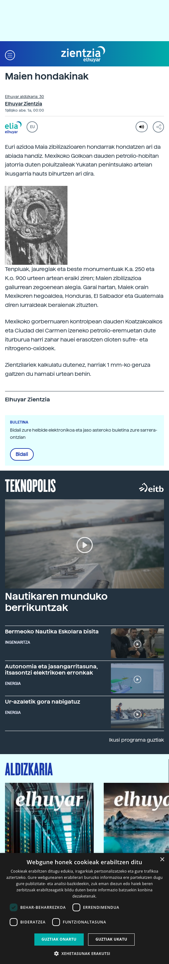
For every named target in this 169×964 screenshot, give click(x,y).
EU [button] (32, 127)
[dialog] (84, 908)
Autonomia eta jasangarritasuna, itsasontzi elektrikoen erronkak (51, 669)
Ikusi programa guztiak (136, 740)
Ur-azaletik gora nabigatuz (42, 701)
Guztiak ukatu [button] (111, 939)
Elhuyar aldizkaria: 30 (24, 96)
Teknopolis (30, 485)
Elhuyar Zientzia (23, 104)
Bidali (22, 454)
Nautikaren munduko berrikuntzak (56, 601)
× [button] (162, 859)
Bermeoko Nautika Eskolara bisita (52, 631)
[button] (10, 54)
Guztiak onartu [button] (59, 939)
